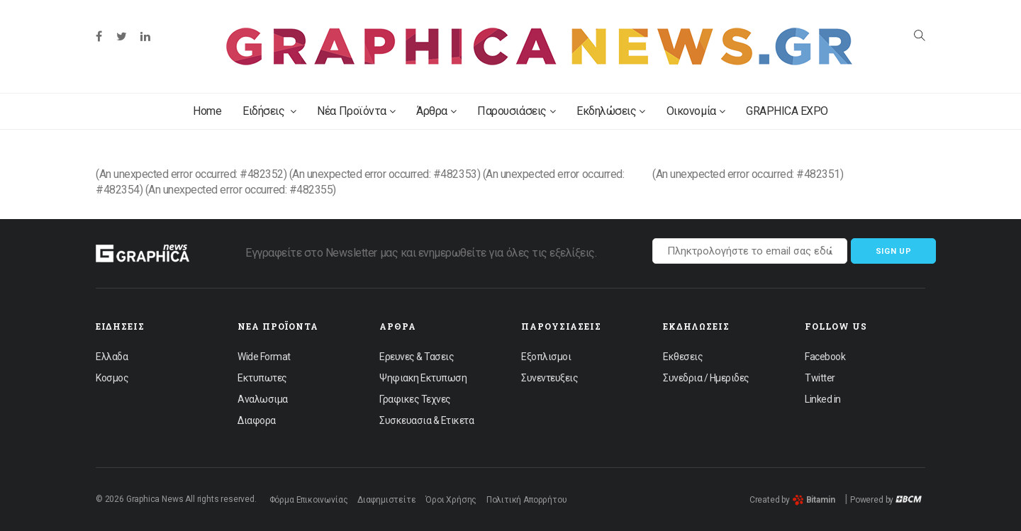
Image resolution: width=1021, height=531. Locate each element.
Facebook (825, 356)
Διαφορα (257, 420)
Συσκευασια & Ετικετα (426, 420)
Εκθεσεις (683, 356)
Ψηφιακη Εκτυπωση (423, 378)
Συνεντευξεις (549, 378)
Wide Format (264, 356)
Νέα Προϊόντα (356, 111)
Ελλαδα (112, 356)
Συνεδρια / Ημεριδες (706, 378)
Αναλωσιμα (263, 399)
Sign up (894, 251)
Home (207, 111)
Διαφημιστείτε (386, 500)
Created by (792, 500)
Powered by (886, 500)
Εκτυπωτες (262, 378)
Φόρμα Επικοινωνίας (308, 500)
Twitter (820, 378)
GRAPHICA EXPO (787, 111)
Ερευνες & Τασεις (416, 356)
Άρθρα (436, 111)
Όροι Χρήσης (450, 500)
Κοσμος (112, 378)
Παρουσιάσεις (516, 111)
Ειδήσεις (269, 111)
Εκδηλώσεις (610, 111)
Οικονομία (695, 111)
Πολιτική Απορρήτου (526, 500)
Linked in (823, 399)
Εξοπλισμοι (546, 356)
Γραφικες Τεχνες (415, 399)
